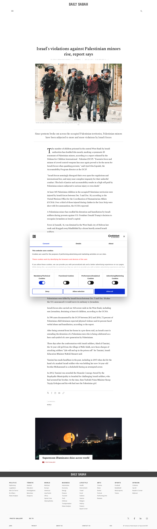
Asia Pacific (47, 493)
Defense (64, 501)
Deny (47, 291)
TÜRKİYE (30, 483)
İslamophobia (48, 501)
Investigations (31, 490)
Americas (47, 490)
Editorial (135, 493)
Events (99, 490)
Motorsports (119, 490)
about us (59, 526)
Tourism (64, 496)
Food (81, 493)
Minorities (30, 493)
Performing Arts (102, 496)
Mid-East (47, 485)
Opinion (136, 483)
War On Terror (13, 490)
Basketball (118, 488)
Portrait (99, 493)
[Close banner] (124, 236)
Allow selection (78, 291)
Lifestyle (84, 483)
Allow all (109, 291)
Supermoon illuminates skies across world (63, 458)
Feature (82, 506)
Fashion (82, 496)
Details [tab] (78, 243)
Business (66, 483)
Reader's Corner (137, 490)
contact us (86, 526)
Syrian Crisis (48, 498)
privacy (34, 526)
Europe (46, 488)
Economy (65, 488)
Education (30, 488)
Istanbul (29, 485)
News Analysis (13, 496)
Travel (81, 490)
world (49, 404)
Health (82, 485)
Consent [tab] (46, 243)
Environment (83, 488)
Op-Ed (134, 488)
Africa (46, 496)
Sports (118, 483)
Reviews (99, 498)
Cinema (99, 485)
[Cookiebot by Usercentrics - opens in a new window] (109, 236)
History (82, 503)
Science (82, 498)
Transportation (66, 503)
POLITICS (13, 483)
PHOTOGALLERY (50, 464)
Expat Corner (84, 509)
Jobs (10, 526)
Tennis (117, 493)
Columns (135, 485)
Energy (64, 490)
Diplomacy (12, 485)
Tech (63, 498)
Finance (64, 493)
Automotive (65, 485)
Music (99, 488)
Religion (82, 501)
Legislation (12, 488)
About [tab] (111, 243)
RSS (111, 526)
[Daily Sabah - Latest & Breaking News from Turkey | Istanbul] (78, 4)
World (47, 483)
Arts (99, 483)
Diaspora (30, 496)
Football (117, 485)
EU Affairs (12, 493)
